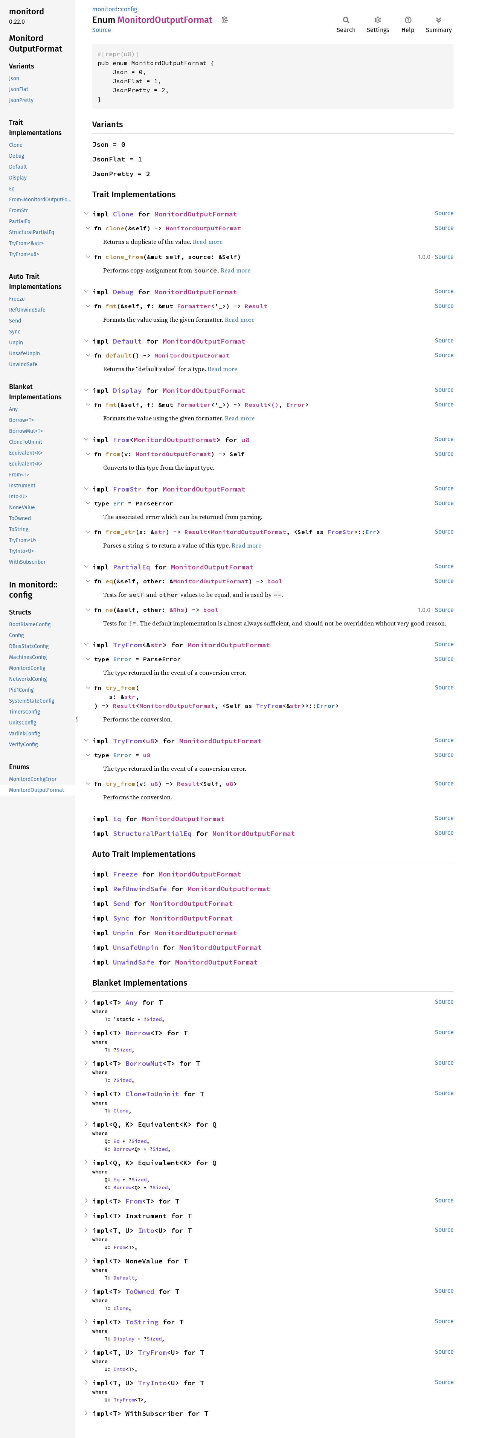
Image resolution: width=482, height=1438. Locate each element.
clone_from (124, 256)
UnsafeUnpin (136, 947)
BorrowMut (144, 1063)
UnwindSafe (133, 962)
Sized (154, 1019)
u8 (245, 439)
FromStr (127, 489)
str (160, 532)
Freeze (125, 874)
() (275, 404)
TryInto (152, 1383)
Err (118, 503)
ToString (142, 1322)
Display (127, 390)
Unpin (123, 932)
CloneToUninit (152, 1094)
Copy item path (224, 19)
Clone (123, 214)
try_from (120, 687)
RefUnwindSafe (140, 888)
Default (127, 341)
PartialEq (131, 567)
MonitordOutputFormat (195, 214)
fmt (111, 306)
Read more (208, 241)
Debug (123, 292)
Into (146, 1230)
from (112, 454)
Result (256, 306)
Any (131, 1002)
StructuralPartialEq (152, 833)
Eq (117, 818)
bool (274, 581)
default (118, 355)
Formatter (194, 306)
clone (114, 228)
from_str (120, 532)
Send (121, 903)
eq (109, 581)
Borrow (137, 1033)
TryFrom (127, 645)
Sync (121, 918)
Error (295, 404)
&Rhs (177, 609)
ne (109, 609)
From (121, 439)
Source (101, 29)
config (129, 9)
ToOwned (139, 1291)
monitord (105, 9)
